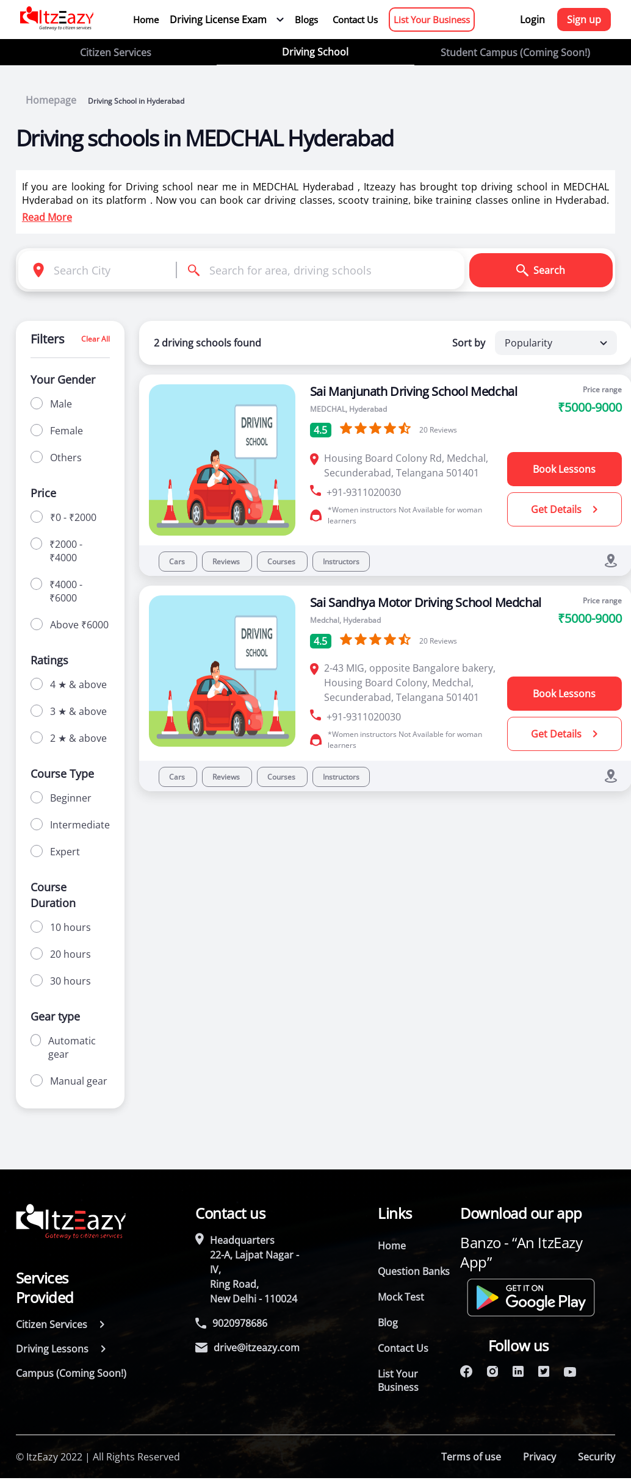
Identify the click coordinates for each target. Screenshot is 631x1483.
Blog (388, 1322)
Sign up (584, 19)
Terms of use (471, 1456)
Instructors (341, 561)
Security (596, 1456)
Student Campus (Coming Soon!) (515, 52)
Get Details (564, 509)
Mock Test (401, 1297)
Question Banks (414, 1271)
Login (532, 19)
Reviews (227, 561)
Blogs (306, 19)
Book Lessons (564, 469)
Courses (282, 561)
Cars (178, 561)
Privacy (539, 1456)
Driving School (315, 52)
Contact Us (355, 19)
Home (146, 19)
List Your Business (432, 19)
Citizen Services (115, 52)
